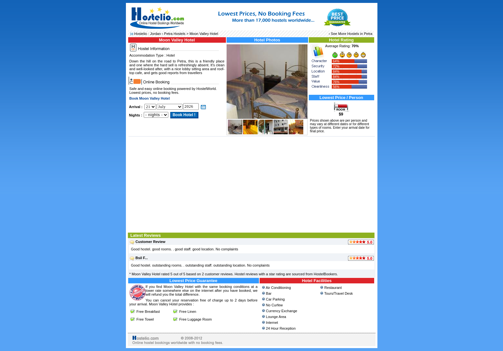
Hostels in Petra (360, 34)
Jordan (155, 34)
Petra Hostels (174, 34)
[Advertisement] (252, 183)
